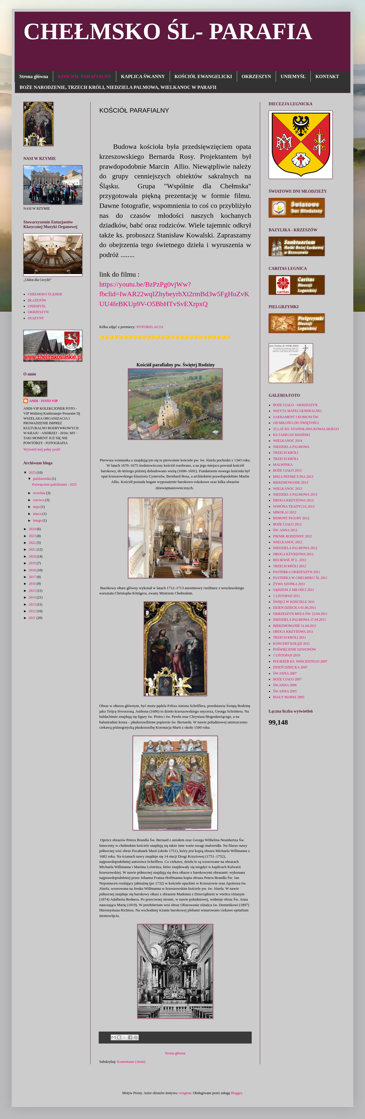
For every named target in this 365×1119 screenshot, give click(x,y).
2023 (33, 536)
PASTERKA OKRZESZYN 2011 (296, 572)
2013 (33, 604)
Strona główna (33, 76)
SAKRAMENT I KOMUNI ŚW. (296, 417)
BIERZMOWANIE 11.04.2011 (295, 626)
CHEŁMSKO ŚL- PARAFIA (167, 31)
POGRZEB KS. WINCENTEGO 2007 (300, 661)
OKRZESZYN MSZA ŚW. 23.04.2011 (300, 614)
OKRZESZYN (256, 76)
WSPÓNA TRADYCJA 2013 (293, 506)
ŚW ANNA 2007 (285, 673)
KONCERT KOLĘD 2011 (291, 644)
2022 (33, 543)
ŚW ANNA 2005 (285, 691)
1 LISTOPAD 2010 (286, 655)
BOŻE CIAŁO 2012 (287, 524)
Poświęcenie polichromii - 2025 (54, 484)
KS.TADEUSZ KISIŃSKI (291, 435)
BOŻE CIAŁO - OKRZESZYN (295, 405)
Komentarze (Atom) (131, 1062)
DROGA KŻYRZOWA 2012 (293, 554)
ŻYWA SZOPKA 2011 (289, 584)
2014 (33, 597)
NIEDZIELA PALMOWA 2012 (295, 548)
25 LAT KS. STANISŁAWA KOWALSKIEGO (306, 429)
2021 (33, 549)
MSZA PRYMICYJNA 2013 (293, 477)
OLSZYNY (36, 318)
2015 (33, 591)
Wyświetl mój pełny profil (41, 449)
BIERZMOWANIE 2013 (290, 482)
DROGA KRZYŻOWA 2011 (293, 632)
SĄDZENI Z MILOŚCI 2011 (293, 590)
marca (37, 514)
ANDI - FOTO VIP (43, 401)
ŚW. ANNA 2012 (285, 530)
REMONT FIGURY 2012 (291, 518)
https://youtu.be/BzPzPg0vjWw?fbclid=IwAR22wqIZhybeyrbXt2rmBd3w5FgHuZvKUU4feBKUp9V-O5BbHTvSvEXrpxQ (174, 294)
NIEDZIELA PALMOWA (291, 447)
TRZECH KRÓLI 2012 (289, 566)
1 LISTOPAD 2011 (286, 596)
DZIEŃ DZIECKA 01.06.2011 (294, 608)
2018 (33, 570)
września (39, 493)
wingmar (185, 1093)
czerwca (39, 500)
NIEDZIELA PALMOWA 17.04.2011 (299, 620)
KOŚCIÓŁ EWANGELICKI (203, 76)
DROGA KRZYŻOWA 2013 (293, 500)
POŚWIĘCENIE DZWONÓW (294, 649)
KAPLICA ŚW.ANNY (143, 76)
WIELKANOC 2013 (287, 489)
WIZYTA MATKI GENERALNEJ (297, 411)
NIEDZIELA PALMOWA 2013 (295, 494)
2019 (33, 563)
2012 (33, 611)
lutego (38, 520)
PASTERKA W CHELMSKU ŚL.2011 (300, 578)
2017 (33, 577)
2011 (33, 618)
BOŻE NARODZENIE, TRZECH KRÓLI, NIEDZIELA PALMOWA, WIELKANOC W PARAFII (118, 87)
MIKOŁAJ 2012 (284, 512)
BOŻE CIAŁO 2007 (287, 679)
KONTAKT (327, 76)
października (42, 479)
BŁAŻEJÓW (37, 300)
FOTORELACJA (149, 327)
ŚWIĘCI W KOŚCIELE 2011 (294, 602)
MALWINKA (283, 465)
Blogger (236, 1093)
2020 (33, 556)
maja (37, 507)
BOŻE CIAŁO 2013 (287, 470)
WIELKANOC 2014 (287, 441)
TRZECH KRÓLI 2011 (289, 637)
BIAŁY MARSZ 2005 (289, 697)
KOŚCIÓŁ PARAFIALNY (84, 76)
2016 (33, 584)
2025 (33, 472)
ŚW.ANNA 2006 (285, 685)
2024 (33, 529)
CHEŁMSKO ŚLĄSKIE (45, 294)
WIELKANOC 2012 (287, 542)
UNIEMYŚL (293, 76)
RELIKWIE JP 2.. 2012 (289, 560)
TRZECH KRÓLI (285, 453)
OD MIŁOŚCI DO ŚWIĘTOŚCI (296, 423)
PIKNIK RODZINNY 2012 (292, 536)
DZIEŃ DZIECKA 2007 (290, 667)
